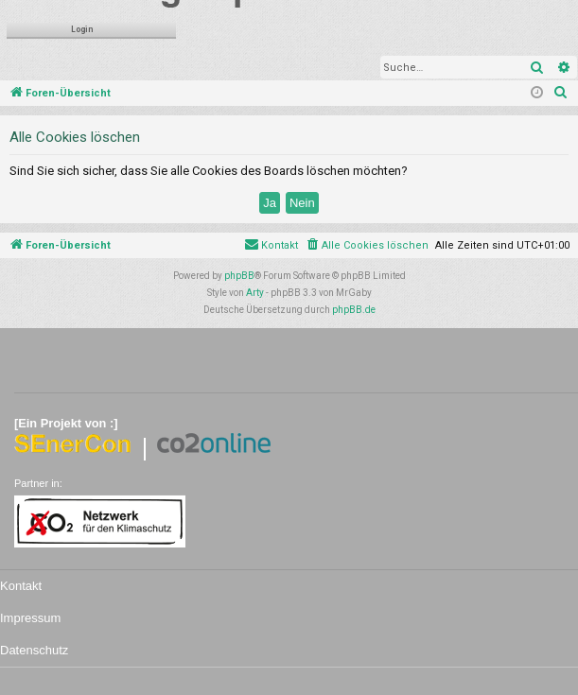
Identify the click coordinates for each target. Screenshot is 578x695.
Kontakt (21, 586)
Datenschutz (34, 650)
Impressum (30, 618)
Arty (255, 292)
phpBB (239, 275)
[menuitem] (560, 93)
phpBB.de (354, 309)
